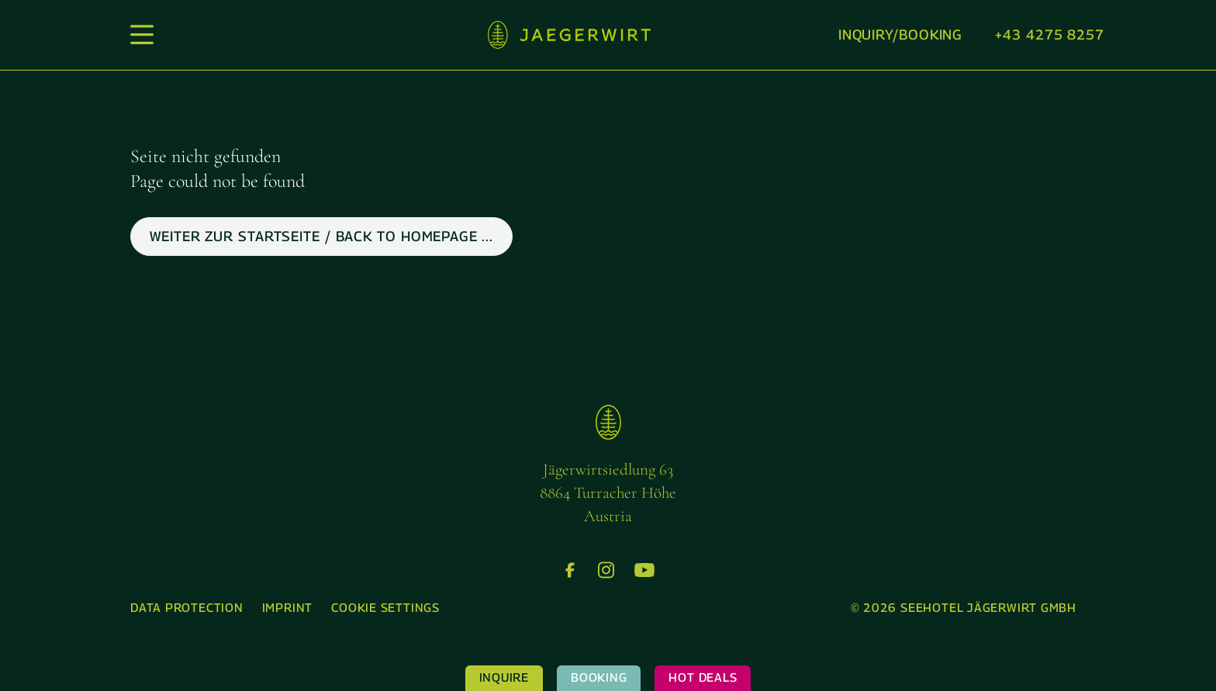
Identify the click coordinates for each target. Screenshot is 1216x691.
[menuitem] (187, 608)
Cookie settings (385, 607)
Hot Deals (702, 677)
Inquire (504, 677)
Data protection (187, 607)
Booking (599, 677)
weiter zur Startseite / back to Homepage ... (321, 236)
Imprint (287, 607)
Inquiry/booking (900, 34)
